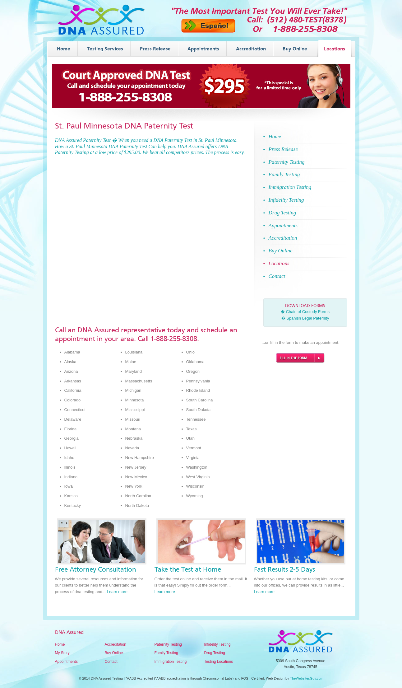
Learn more (117, 591)
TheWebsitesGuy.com (306, 678)
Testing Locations (218, 661)
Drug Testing (214, 653)
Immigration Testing (171, 661)
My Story (62, 653)
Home (60, 644)
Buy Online (114, 653)
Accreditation (115, 644)
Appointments (66, 661)
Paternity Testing (168, 644)
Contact (111, 661)
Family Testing (166, 653)
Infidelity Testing (217, 644)
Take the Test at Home (188, 569)
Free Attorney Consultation (95, 569)
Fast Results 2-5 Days (284, 569)
